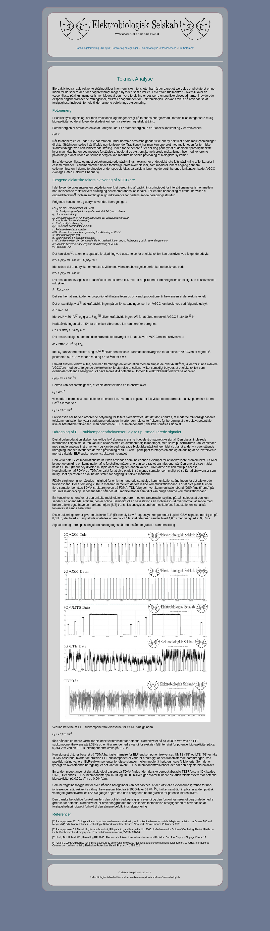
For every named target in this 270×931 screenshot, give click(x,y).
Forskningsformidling (87, 48)
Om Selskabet (186, 48)
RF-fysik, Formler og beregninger (119, 48)
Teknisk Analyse (149, 48)
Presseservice (168, 48)
